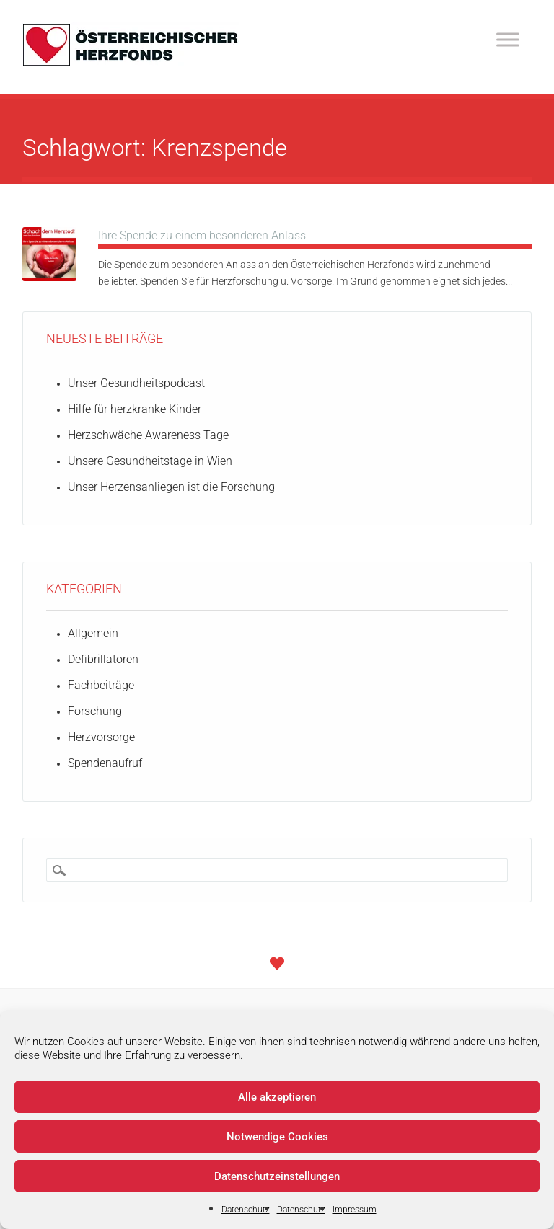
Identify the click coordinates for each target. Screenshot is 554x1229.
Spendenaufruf (105, 763)
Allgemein (93, 633)
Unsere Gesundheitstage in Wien (150, 461)
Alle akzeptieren (277, 1097)
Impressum (355, 1209)
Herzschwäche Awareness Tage (148, 435)
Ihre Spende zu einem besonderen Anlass (202, 235)
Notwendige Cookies (277, 1136)
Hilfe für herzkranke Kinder (134, 409)
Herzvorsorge (101, 737)
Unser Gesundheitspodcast (136, 383)
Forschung (95, 711)
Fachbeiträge (101, 685)
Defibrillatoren (103, 659)
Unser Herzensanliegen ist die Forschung (171, 487)
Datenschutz (245, 1209)
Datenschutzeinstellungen (277, 1176)
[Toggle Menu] (507, 39)
